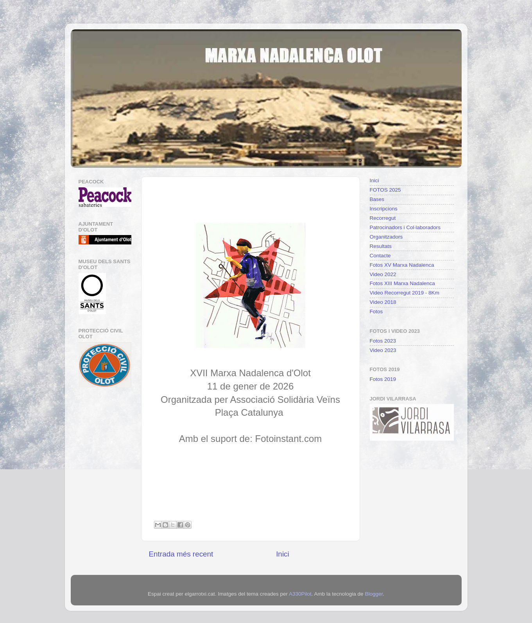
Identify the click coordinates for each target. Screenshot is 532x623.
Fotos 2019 (383, 379)
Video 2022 (383, 274)
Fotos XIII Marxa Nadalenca (402, 283)
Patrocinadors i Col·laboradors (405, 227)
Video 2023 (383, 350)
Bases (377, 199)
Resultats (381, 246)
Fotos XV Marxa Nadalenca (402, 265)
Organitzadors (386, 237)
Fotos (376, 311)
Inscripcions (384, 209)
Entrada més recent (181, 554)
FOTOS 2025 (385, 190)
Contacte (380, 256)
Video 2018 (383, 302)
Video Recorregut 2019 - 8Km (404, 293)
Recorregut (383, 218)
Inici (282, 554)
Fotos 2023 (383, 341)
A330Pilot (300, 594)
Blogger (374, 594)
